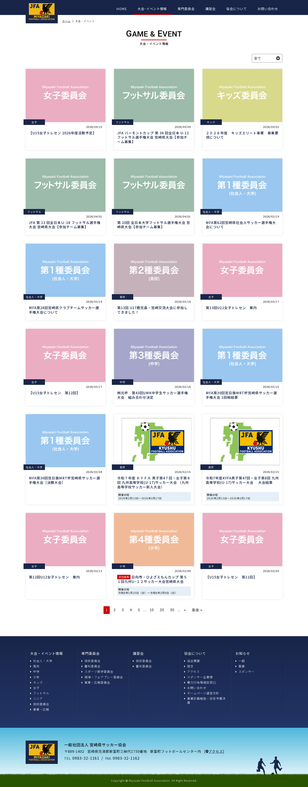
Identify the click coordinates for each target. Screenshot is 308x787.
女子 (35, 688)
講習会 (210, 8)
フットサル (39, 693)
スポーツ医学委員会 (97, 671)
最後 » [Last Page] (197, 610)
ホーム (68, 21)
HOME (121, 8)
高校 (35, 666)
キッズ (36, 682)
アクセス (192, 671)
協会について (236, 8)
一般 (240, 661)
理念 (189, 666)
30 (172, 610)
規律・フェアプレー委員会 (102, 677)
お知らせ (242, 653)
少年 (35, 677)
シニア (36, 698)
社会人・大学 (41, 661)
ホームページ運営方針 (201, 693)
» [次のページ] (185, 610)
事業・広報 (39, 709)
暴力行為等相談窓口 (200, 682)
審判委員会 (91, 666)
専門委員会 (186, 8)
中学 (35, 671)
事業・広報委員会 (95, 682)
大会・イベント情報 (46, 653)
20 (162, 610)
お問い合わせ (268, 8)
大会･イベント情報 (152, 8)
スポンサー (245, 671)
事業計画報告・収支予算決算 (205, 700)
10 (152, 610)
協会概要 (192, 661)
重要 (240, 666)
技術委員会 (39, 704)
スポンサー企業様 (198, 677)
